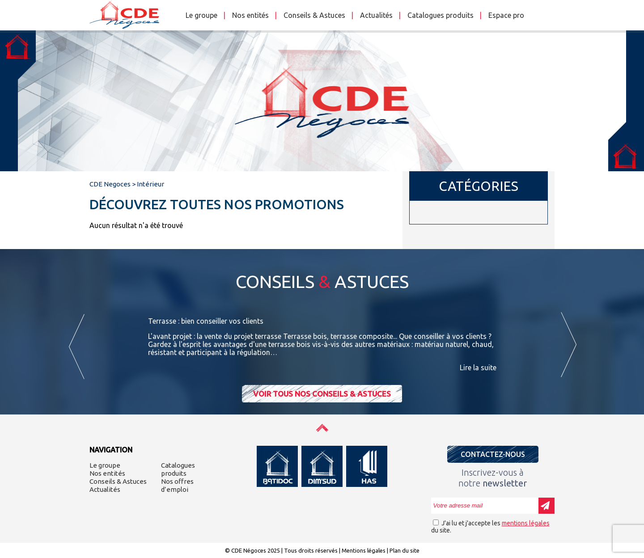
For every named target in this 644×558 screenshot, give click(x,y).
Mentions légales (364, 550)
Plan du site (404, 550)
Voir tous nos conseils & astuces (322, 393)
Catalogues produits (440, 15)
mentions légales (526, 523)
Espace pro (506, 15)
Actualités (376, 15)
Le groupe (201, 15)
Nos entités (250, 15)
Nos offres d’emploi (177, 485)
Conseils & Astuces (314, 15)
